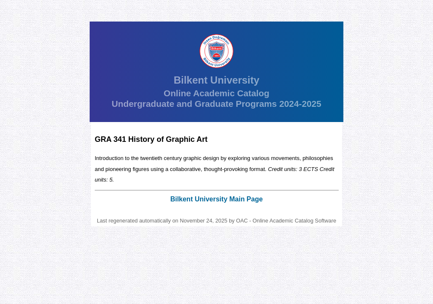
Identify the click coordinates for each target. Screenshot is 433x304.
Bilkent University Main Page (216, 199)
